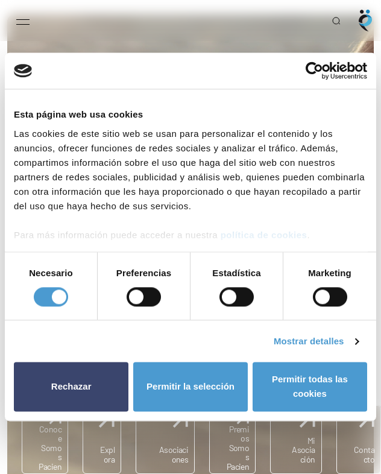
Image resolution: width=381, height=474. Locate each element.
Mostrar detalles (309, 341)
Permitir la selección (190, 387)
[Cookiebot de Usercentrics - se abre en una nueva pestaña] (314, 71)
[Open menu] (23, 20)
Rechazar (71, 387)
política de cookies (264, 235)
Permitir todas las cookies (310, 386)
